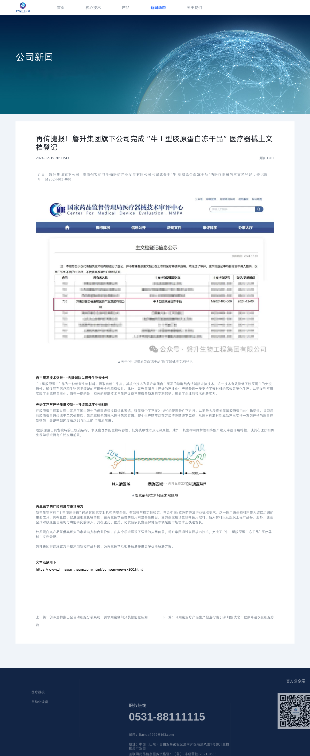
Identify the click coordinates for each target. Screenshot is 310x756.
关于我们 (194, 7)
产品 (126, 7)
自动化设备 (18, 702)
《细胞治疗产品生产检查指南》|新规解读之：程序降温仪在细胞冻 (224, 623)
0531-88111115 (167, 729)
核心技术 (93, 7)
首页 (61, 7)
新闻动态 (158, 7)
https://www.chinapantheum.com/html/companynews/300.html (89, 569)
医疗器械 (17, 692)
